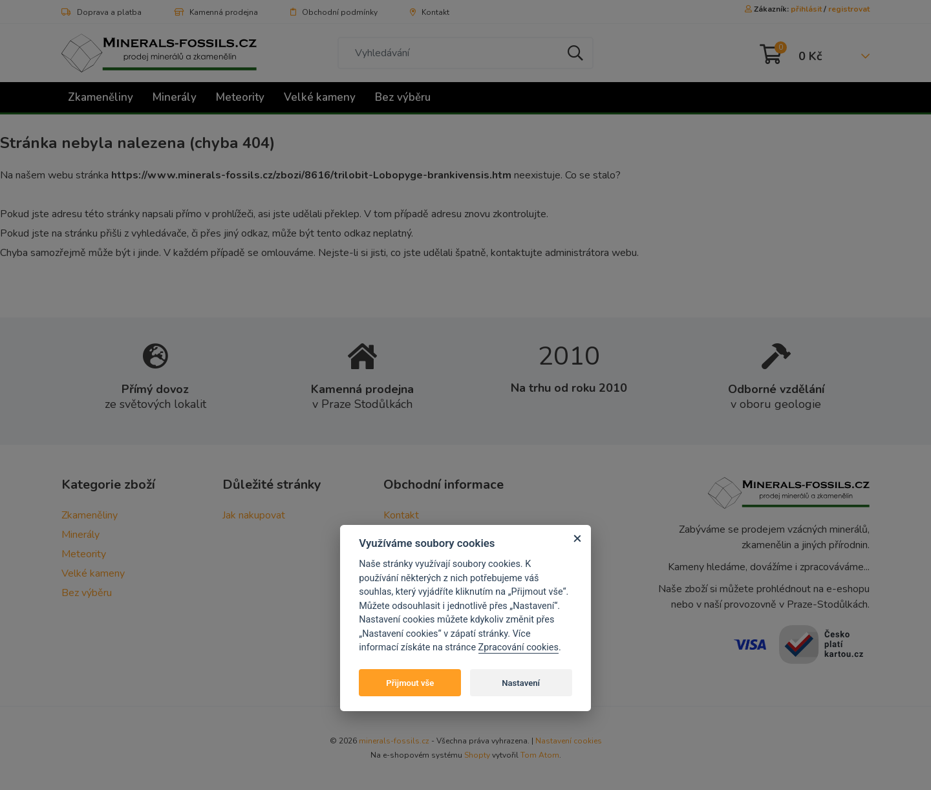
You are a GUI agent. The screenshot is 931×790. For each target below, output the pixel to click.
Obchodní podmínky (334, 12)
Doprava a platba (101, 12)
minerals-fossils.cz (394, 741)
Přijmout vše (410, 683)
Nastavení (521, 683)
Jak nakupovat (253, 515)
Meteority (240, 97)
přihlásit (806, 9)
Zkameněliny (100, 97)
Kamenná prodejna (216, 12)
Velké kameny (320, 97)
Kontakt (429, 12)
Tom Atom (539, 755)
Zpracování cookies (518, 647)
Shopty (477, 755)
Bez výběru (403, 97)
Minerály (175, 97)
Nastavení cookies (568, 741)
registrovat (849, 9)
